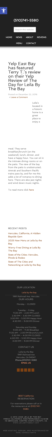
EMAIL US (26, 363)
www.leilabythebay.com (26, 423)
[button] (3, 10)
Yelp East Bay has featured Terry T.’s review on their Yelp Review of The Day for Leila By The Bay (24, 76)
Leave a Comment (19, 97)
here (31, 189)
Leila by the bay (29, 292)
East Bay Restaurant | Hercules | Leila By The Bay (26, 10)
